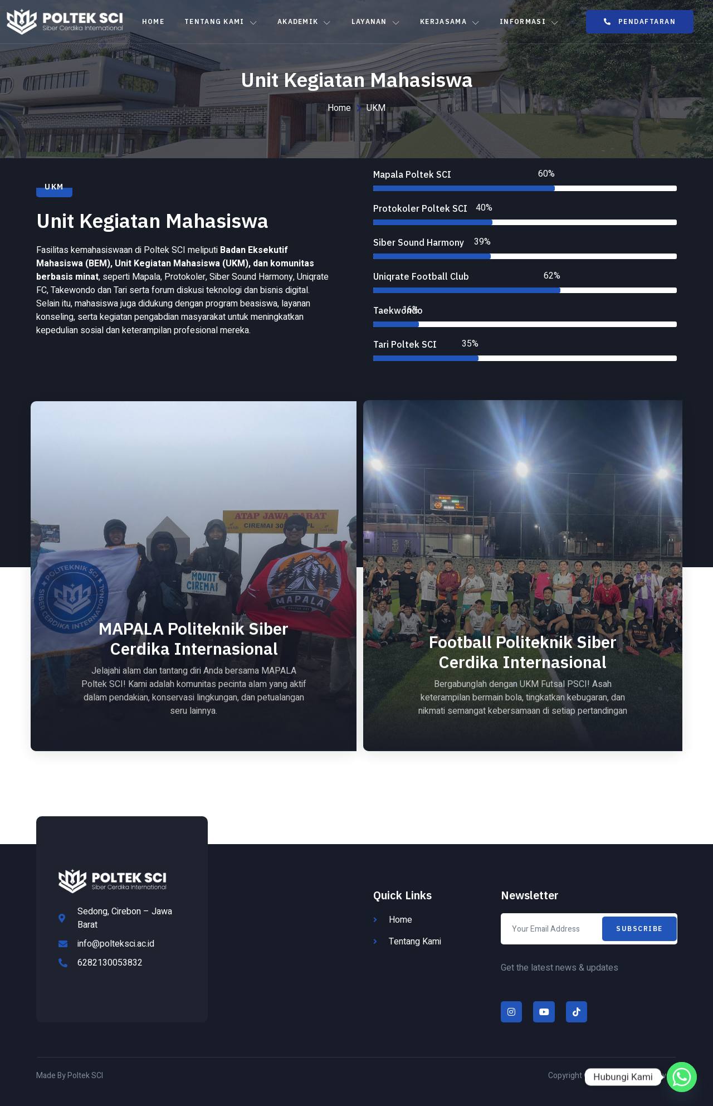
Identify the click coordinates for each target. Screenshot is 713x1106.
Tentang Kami (220, 21)
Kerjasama (450, 21)
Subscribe (639, 928)
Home (153, 21)
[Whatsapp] (682, 1077)
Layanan (375, 21)
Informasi (529, 21)
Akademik (304, 21)
